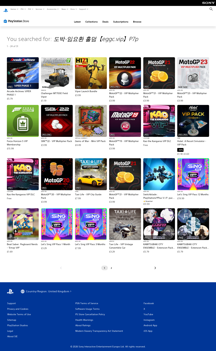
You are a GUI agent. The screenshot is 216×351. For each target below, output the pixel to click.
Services (39, 9)
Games (13, 9)
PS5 (22, 9)
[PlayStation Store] (17, 18)
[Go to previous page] (61, 265)
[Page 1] (104, 265)
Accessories (51, 9)
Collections (91, 18)
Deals (105, 18)
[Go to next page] (155, 265)
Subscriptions (120, 18)
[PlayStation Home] (6, 9)
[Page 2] (111, 265)
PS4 (29, 9)
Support (82, 9)
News (63, 9)
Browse (137, 18)
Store (72, 9)
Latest (77, 18)
